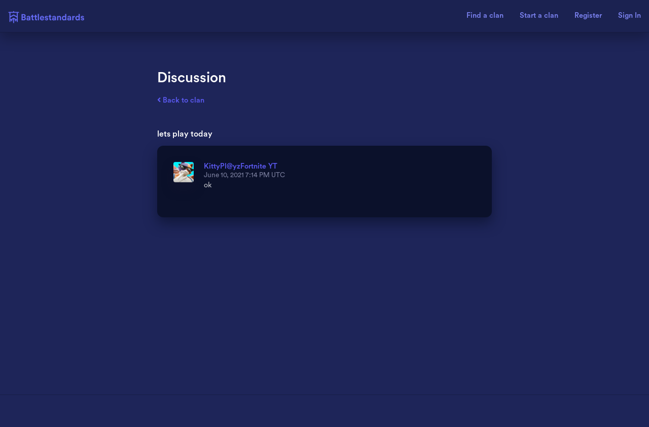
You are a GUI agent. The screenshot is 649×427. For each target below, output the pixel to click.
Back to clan (180, 100)
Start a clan (539, 15)
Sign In (629, 15)
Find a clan (484, 15)
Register (588, 15)
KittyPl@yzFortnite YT (240, 166)
